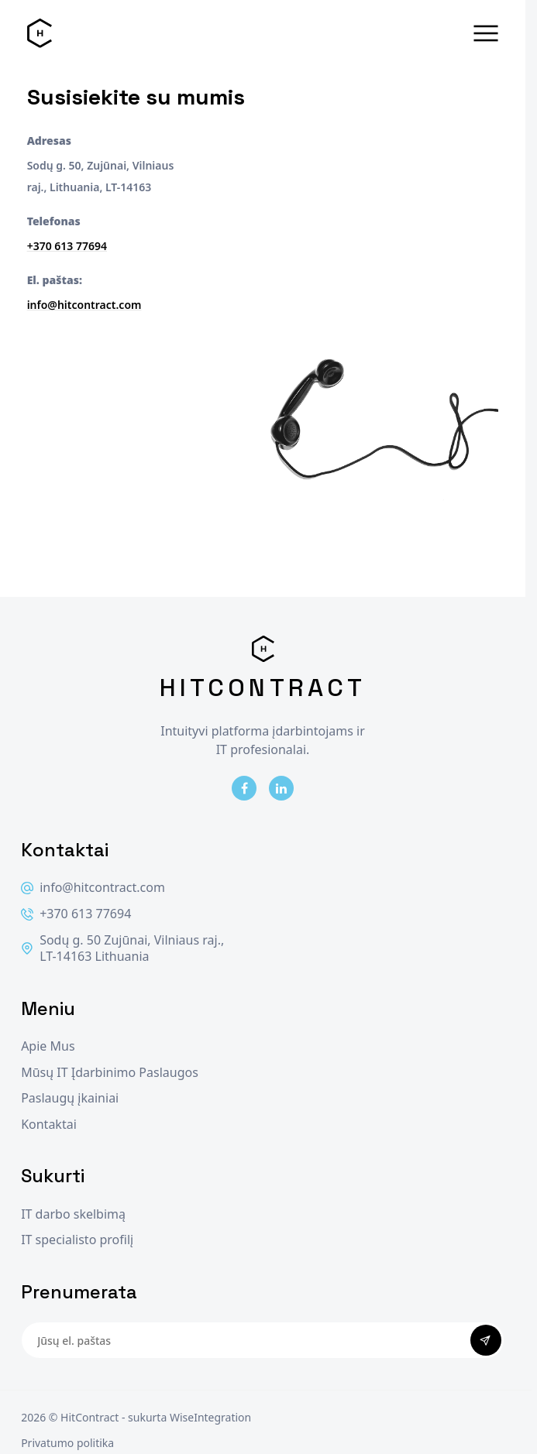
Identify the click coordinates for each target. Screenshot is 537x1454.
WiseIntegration (210, 1417)
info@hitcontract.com (84, 304)
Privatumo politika (67, 1442)
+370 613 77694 (67, 245)
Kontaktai (49, 1124)
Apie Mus (47, 1046)
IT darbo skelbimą (73, 1214)
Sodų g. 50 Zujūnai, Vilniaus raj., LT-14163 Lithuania (122, 948)
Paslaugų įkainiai (70, 1098)
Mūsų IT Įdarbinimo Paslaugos (109, 1073)
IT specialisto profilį (77, 1240)
